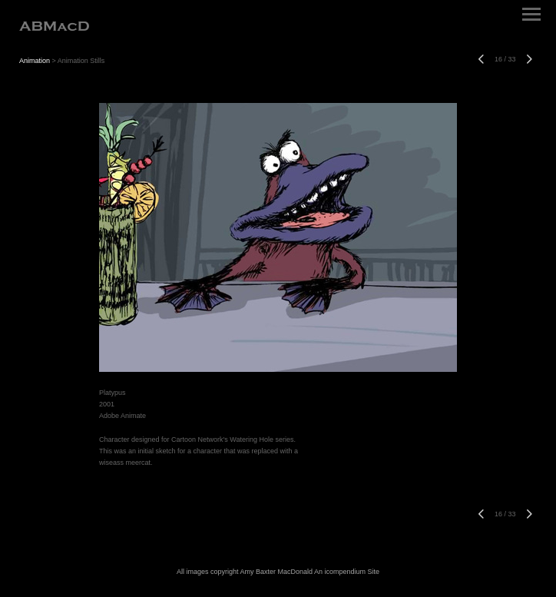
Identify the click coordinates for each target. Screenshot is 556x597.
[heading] (54, 27)
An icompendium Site (346, 571)
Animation (34, 61)
